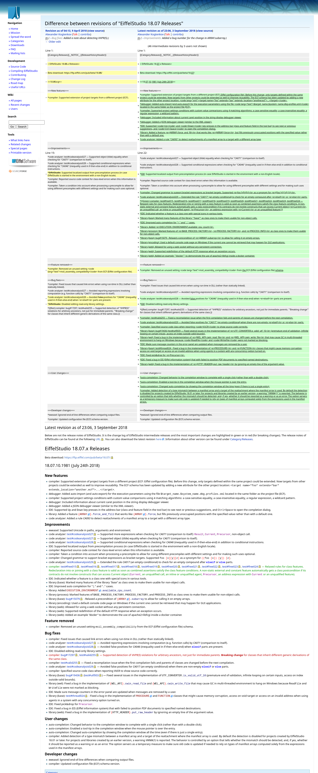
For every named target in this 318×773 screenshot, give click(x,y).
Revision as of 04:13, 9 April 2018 (66, 30)
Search (12, 116)
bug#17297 (68, 649)
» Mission (14, 32)
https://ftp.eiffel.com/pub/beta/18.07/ (87, 457)
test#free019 (149, 563)
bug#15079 (73, 594)
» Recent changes (19, 104)
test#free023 (230, 563)
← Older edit (53, 41)
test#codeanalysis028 (80, 540)
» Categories (16, 41)
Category (51, 763)
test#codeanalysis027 (80, 532)
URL (98, 439)
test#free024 (250, 563)
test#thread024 (75, 688)
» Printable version (20, 152)
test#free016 (89, 563)
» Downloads (16, 45)
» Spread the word (20, 37)
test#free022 (210, 563)
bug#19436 (73, 669)
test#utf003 (92, 669)
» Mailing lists (17, 53)
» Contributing (17, 75)
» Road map (16, 83)
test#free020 (169, 563)
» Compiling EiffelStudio (23, 71)
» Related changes (20, 144)
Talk (75, 34)
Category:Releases (241, 439)
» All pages (15, 100)
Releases (55, 767)
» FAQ (12, 49)
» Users (13, 109)
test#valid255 (87, 649)
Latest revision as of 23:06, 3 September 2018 (166, 30)
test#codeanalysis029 (80, 559)
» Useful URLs (17, 87)
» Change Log (17, 79)
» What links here (19, 140)
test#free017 (109, 563)
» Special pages (18, 148)
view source (96, 30)
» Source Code (17, 66)
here (158, 439)
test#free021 (190, 563)
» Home (13, 28)
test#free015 (68, 563)
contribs (85, 34)
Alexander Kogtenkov (58, 34)
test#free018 (129, 563)
